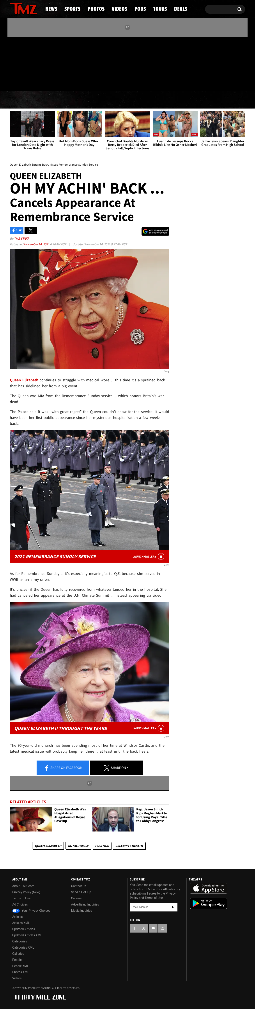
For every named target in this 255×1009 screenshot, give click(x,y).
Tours (193, 100)
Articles (17, 916)
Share (63, 768)
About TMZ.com (23, 886)
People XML (20, 966)
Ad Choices (20, 904)
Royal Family (78, 846)
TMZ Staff (21, 238)
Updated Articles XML (27, 935)
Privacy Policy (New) (26, 892)
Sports (54, 100)
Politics (102, 846)
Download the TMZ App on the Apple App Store (208, 888)
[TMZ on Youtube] (27, 63)
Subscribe (173, 907)
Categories (19, 941)
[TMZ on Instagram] (36, 63)
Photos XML (20, 972)
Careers (76, 898)
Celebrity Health (129, 846)
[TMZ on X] (20, 63)
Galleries (18, 953)
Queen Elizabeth (48, 846)
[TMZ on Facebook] (13, 63)
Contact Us (78, 886)
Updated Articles (23, 929)
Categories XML (23, 947)
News (20, 100)
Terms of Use (21, 898)
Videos (128, 100)
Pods (161, 100)
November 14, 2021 (37, 244)
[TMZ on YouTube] (153, 928)
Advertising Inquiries (85, 904)
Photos (91, 100)
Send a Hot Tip (81, 892)
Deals (226, 100)
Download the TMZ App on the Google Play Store (208, 903)
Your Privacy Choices (31, 910)
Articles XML (21, 923)
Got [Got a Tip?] (24, 82)
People (17, 960)
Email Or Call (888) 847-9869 (60, 82)
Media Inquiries (81, 910)
